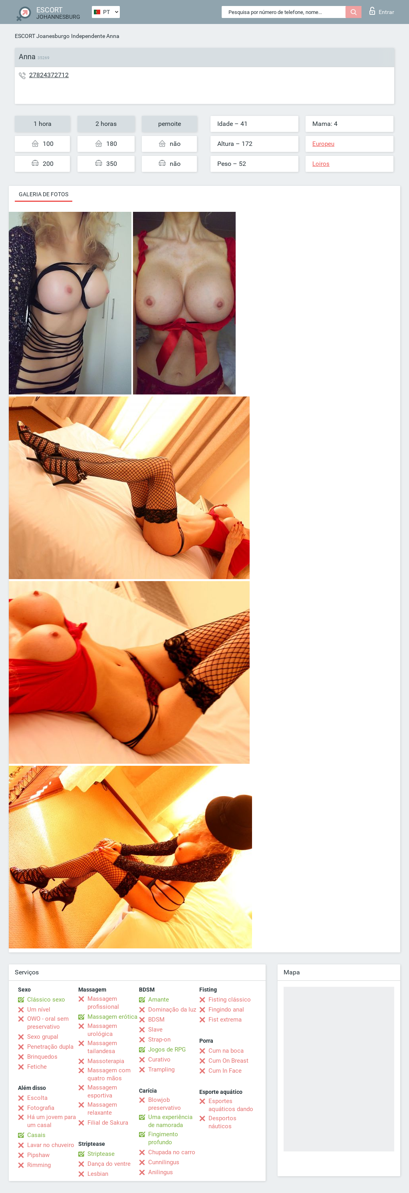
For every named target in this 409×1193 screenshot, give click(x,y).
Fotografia (40, 1107)
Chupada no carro (171, 1152)
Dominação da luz (172, 1009)
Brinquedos (42, 1056)
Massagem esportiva (102, 1091)
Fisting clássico (229, 999)
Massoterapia (105, 1061)
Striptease (101, 1153)
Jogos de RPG (167, 1049)
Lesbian (97, 1173)
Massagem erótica (112, 1016)
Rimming (39, 1165)
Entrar (381, 10)
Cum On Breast (228, 1060)
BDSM (156, 1019)
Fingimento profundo (163, 1138)
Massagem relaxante (102, 1108)
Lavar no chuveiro (50, 1145)
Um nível (38, 1009)
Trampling (161, 1069)
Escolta (37, 1097)
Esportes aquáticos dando (230, 1105)
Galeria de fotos (43, 194)
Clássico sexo (46, 999)
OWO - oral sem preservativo (48, 1022)
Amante (158, 999)
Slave (155, 1029)
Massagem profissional (103, 1002)
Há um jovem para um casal (51, 1121)
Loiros (321, 163)
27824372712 (49, 75)
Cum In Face (225, 1070)
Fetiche (37, 1066)
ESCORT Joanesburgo (42, 36)
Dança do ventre (109, 1163)
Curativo (159, 1059)
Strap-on (159, 1039)
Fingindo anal (226, 1009)
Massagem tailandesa (102, 1047)
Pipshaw (38, 1155)
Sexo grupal (42, 1036)
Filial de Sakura (107, 1122)
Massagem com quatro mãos (109, 1074)
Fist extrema (225, 1019)
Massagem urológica (102, 1030)
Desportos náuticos (222, 1122)
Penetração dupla (50, 1046)
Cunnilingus (163, 1162)
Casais (36, 1135)
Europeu (323, 143)
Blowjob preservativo (164, 1103)
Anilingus (160, 1172)
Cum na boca (226, 1050)
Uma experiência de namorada (170, 1121)
